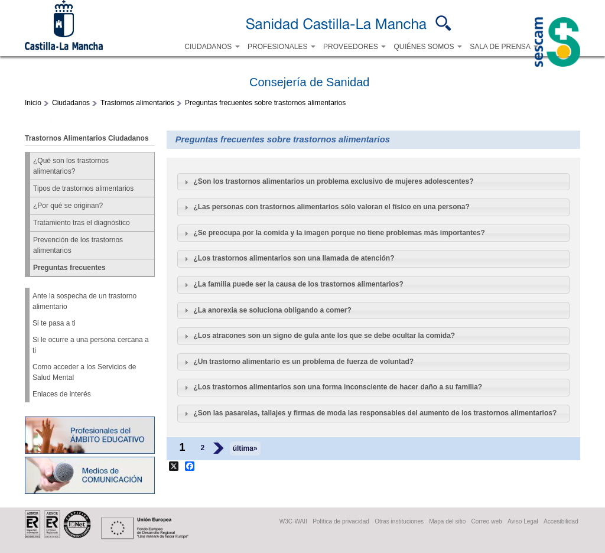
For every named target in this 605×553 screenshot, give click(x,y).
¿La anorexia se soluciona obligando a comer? (272, 310)
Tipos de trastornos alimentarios (83, 188)
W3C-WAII (293, 521)
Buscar (443, 23)
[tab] (373, 182)
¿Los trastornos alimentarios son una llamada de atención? (293, 258)
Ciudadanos (71, 103)
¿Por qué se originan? (68, 205)
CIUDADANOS (211, 47)
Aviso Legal (523, 521)
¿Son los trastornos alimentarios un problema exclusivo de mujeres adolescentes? (333, 181)
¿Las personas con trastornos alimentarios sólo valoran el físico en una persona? (331, 207)
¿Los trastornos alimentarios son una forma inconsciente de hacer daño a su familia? (337, 387)
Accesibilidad (561, 521)
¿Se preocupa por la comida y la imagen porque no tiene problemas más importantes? (338, 233)
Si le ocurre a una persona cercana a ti (90, 345)
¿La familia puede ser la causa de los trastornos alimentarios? (298, 284)
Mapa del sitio (447, 521)
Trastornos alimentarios (137, 103)
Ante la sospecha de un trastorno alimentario (84, 301)
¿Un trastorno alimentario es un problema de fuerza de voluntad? (303, 361)
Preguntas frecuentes (69, 268)
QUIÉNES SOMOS (427, 47)
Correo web (486, 521)
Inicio (33, 103)
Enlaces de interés (61, 394)
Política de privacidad (341, 521)
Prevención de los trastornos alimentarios (78, 245)
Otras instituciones (399, 521)
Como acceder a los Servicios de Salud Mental (84, 372)
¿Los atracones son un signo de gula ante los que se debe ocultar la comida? (324, 335)
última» (245, 448)
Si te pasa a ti (54, 323)
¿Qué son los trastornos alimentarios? (71, 166)
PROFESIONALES (281, 47)
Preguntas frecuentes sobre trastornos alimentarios (265, 103)
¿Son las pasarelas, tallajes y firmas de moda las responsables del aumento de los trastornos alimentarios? (375, 413)
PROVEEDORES (354, 47)
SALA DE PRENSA (504, 47)
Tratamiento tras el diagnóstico (81, 223)
